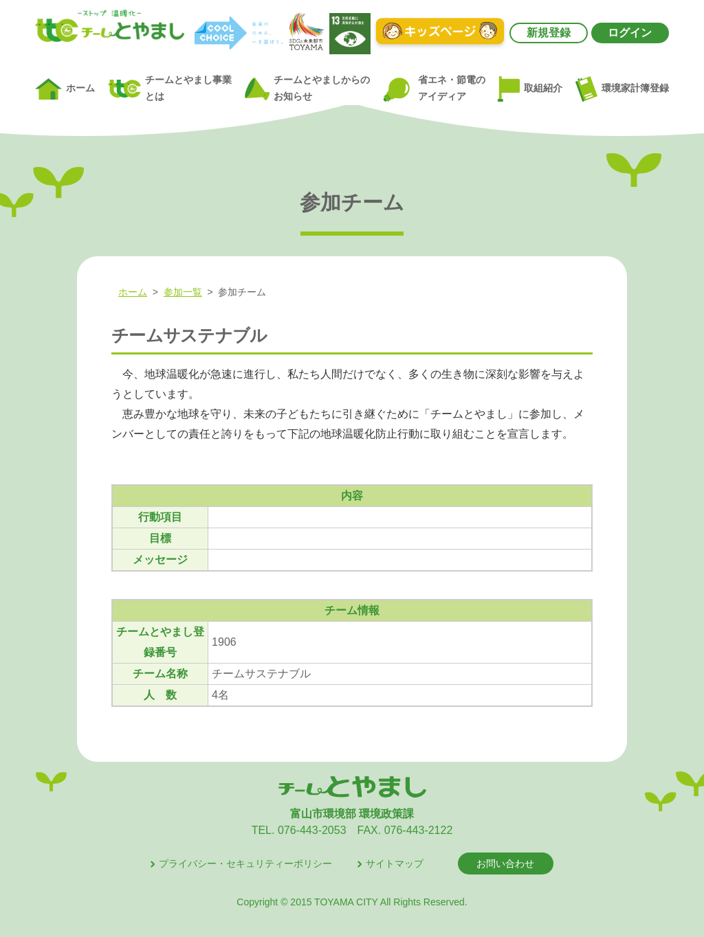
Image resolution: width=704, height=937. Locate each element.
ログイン (630, 32)
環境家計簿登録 (622, 88)
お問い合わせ (505, 863)
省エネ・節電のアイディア (433, 89)
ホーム (65, 89)
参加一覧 (183, 291)
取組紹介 (530, 89)
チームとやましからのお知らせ (307, 88)
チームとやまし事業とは (170, 88)
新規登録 (549, 32)
